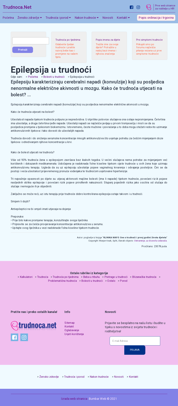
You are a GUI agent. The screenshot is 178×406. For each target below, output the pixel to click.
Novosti (108, 17)
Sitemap (69, 322)
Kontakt (122, 17)
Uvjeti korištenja (74, 334)
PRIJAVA (135, 350)
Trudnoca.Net (17, 7)
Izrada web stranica (74, 398)
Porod (123, 280)
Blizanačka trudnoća (144, 277)
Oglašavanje (71, 330)
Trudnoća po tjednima (65, 277)
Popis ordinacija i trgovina (156, 17)
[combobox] (30, 41)
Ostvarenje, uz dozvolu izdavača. (150, 240)
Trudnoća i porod (57, 17)
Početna (8, 17)
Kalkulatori (26, 277)
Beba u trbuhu (91, 277)
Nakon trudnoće (85, 17)
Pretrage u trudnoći (116, 277)
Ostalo (111, 280)
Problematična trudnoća (62, 280)
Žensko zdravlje (28, 17)
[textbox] (30, 40)
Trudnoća (42, 277)
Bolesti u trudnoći (54, 76)
